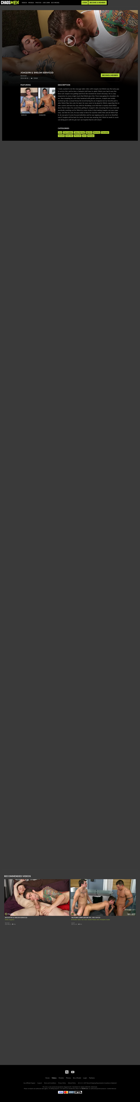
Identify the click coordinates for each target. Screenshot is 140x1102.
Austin (108, 919)
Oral (60, 132)
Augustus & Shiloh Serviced (16, 917)
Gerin (85, 919)
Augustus (11, 919)
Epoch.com (33, 1088)
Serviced (7, 923)
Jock (84, 136)
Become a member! (110, 75)
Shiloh (24, 115)
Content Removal (111, 1088)
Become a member (97, 2)
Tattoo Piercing (79, 132)
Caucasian (105, 132)
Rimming (97, 132)
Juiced (73, 923)
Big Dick (89, 132)
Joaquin (42, 115)
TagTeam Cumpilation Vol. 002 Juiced (85, 917)
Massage (91, 136)
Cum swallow (68, 132)
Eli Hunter (74, 919)
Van (82, 919)
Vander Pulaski (92, 919)
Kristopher (103, 919)
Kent (98, 919)
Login (84, 2)
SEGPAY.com (85, 1088)
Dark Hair (69, 136)
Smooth (61, 136)
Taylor (79, 919)
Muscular (78, 136)
